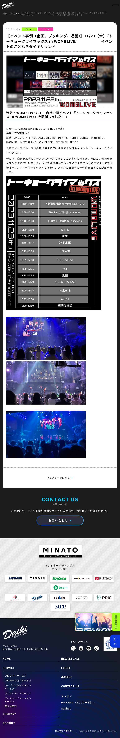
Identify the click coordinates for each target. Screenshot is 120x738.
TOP (5, 14)
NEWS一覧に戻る (59, 477)
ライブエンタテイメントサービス (18, 687)
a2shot (66, 708)
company (9, 714)
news (14, 14)
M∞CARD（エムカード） (77, 702)
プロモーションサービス (18, 680)
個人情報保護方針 (63, 730)
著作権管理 (11, 706)
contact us (70, 686)
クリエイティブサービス (18, 693)
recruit (9, 723)
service (9, 668)
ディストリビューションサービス (18, 700)
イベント (29, 29)
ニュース (46, 29)
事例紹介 (66, 677)
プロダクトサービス (16, 675)
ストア (65, 696)
